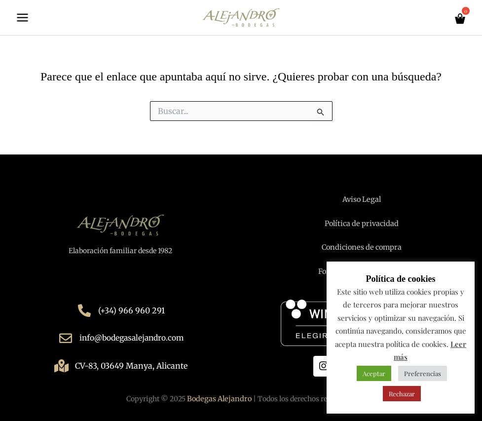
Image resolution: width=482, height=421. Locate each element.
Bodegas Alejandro (219, 398)
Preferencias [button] (422, 373)
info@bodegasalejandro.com (131, 338)
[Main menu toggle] (22, 19)
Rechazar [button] (402, 393)
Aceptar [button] (374, 373)
